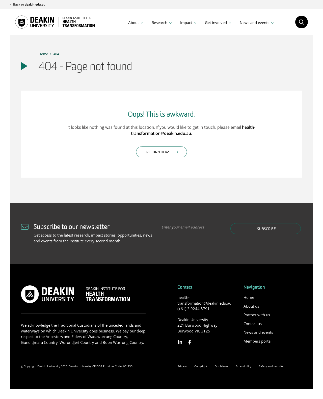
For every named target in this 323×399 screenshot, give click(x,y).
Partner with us (257, 314)
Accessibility (243, 366)
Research (159, 22)
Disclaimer (221, 366)
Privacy (182, 366)
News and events (254, 22)
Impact (186, 22)
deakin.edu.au (35, 4)
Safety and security (271, 366)
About (133, 22)
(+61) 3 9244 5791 (193, 308)
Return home (159, 152)
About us (251, 306)
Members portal (258, 341)
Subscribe (266, 229)
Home (43, 54)
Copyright (200, 366)
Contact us (253, 323)
